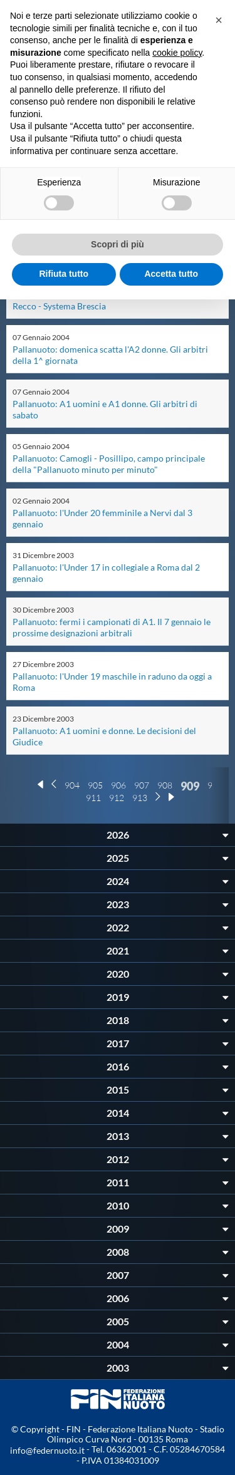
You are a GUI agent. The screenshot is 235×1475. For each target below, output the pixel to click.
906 (118, 785)
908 (164, 785)
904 (72, 785)
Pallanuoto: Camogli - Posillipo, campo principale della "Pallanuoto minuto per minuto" (109, 464)
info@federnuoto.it (47, 1450)
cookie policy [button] (177, 53)
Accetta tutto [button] (171, 274)
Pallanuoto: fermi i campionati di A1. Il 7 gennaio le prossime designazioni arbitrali (112, 627)
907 (141, 785)
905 (95, 785)
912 (116, 797)
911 (93, 797)
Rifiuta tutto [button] (63, 274)
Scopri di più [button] (117, 244)
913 (139, 797)
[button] (219, 20)
